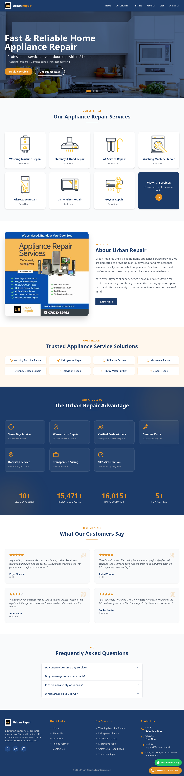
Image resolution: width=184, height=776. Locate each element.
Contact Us (174, 5)
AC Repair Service (106, 738)
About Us (151, 5)
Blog (162, 5)
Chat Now (150, 739)
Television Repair (105, 754)
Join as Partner (59, 743)
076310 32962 (153, 730)
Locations (56, 738)
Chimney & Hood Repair (109, 748)
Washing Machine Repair (110, 728)
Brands (138, 5)
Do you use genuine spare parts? (92, 676)
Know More (106, 301)
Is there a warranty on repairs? (92, 685)
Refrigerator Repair (107, 733)
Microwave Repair (106, 743)
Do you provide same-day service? (92, 667)
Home (108, 5)
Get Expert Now (50, 72)
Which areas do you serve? (92, 693)
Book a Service (18, 72)
